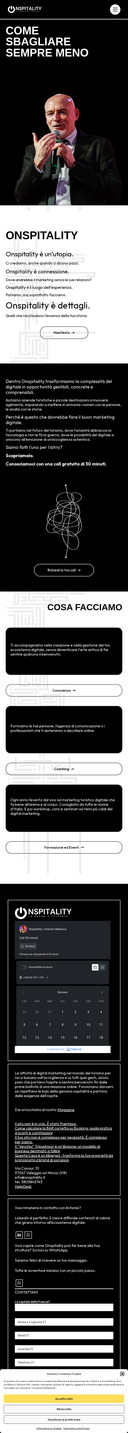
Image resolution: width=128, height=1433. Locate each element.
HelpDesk (23, 1186)
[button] (122, 1374)
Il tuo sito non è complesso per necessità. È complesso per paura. (61, 1139)
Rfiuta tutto (64, 1409)
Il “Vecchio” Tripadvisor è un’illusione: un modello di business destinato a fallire (57, 1148)
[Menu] (115, 9)
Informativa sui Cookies (49, 1428)
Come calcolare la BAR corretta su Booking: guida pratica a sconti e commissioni (63, 1130)
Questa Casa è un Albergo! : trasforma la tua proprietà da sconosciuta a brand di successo (64, 1157)
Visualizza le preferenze (64, 1419)
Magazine (66, 1109)
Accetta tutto (64, 1399)
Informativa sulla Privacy (77, 1428)
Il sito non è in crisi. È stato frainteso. (46, 1123)
